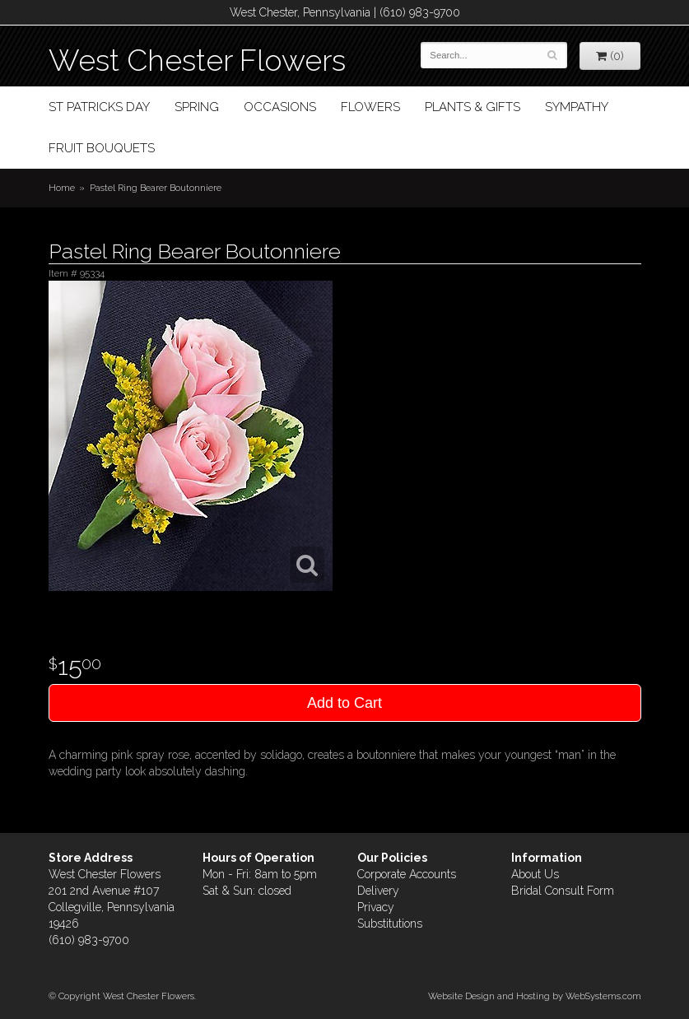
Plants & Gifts (472, 107)
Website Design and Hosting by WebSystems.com (534, 996)
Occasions (280, 107)
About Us (535, 874)
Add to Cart (344, 703)
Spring (197, 107)
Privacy (375, 907)
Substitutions (389, 923)
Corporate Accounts (406, 874)
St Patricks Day (99, 107)
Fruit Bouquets (102, 148)
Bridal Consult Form (562, 890)
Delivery (378, 890)
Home (62, 187)
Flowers (370, 107)
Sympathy (576, 107)
